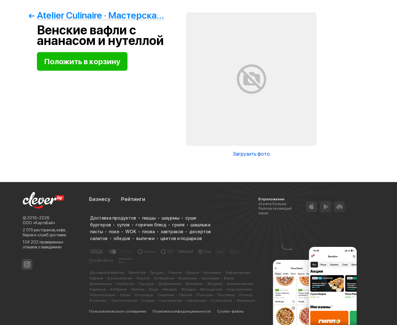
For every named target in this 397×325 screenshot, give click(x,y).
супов (123, 225)
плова (148, 231)
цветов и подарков (181, 238)
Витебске (137, 272)
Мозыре (188, 289)
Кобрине (118, 289)
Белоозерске (120, 278)
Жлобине (194, 284)
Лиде (153, 289)
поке (114, 231)
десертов (200, 231)
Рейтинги (133, 199)
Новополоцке (102, 295)
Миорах (170, 289)
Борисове (188, 278)
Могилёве (212, 272)
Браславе (211, 278)
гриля (178, 225)
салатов (99, 238)
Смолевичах (170, 300)
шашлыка (200, 225)
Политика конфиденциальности (182, 311)
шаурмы (170, 218)
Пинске (185, 295)
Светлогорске (124, 300)
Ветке (229, 278)
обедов (122, 238)
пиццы (149, 218)
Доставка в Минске (107, 272)
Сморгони (196, 300)
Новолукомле (239, 289)
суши (190, 218)
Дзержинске (169, 284)
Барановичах (238, 272)
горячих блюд (151, 225)
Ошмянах (166, 295)
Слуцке (148, 300)
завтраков (172, 231)
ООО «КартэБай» (39, 222)
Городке (146, 284)
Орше (125, 295)
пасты (96, 231)
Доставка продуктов (113, 218)
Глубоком (125, 284)
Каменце (98, 289)
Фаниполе (246, 300)
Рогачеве (98, 300)
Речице (246, 295)
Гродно (157, 272)
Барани (96, 278)
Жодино (215, 284)
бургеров (100, 225)
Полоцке (205, 295)
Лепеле (138, 289)
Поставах (226, 295)
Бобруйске (164, 278)
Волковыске (101, 284)
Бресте (192, 272)
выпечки (145, 238)
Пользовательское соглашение (117, 311)
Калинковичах (240, 284)
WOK (130, 231)
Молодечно (211, 289)
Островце (144, 295)
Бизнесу (99, 199)
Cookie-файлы (230, 311)
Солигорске (221, 300)
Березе (143, 278)
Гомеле (175, 272)
